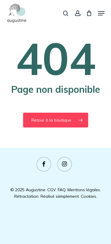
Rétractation (26, 196)
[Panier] (89, 13)
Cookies (88, 196)
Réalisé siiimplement (60, 196)
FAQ (61, 189)
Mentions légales (83, 189)
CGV (51, 189)
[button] (101, 13)
